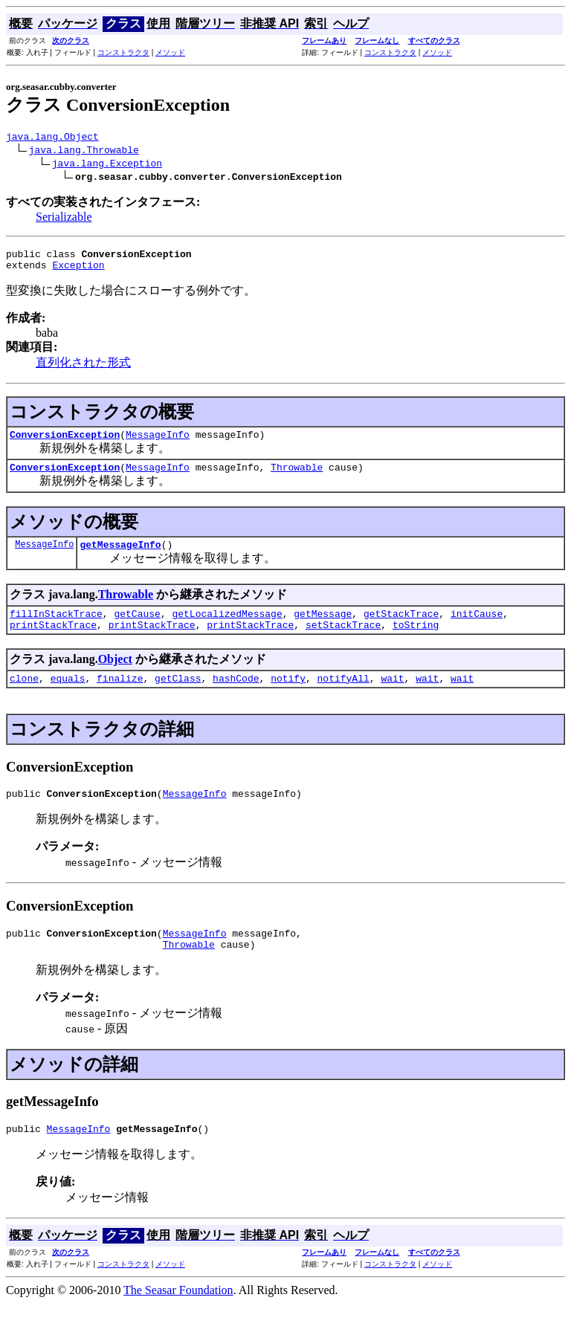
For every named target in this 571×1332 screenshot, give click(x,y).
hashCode (236, 698)
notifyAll (343, 698)
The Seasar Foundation (178, 1319)
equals (68, 698)
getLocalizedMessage (227, 629)
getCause (137, 629)
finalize (120, 698)
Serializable (64, 219)
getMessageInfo (120, 557)
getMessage (323, 629)
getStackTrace (401, 629)
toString (416, 642)
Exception (78, 271)
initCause (477, 629)
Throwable (297, 478)
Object (115, 676)
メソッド (170, 52)
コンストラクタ (123, 52)
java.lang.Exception (107, 165)
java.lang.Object (52, 138)
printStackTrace (53, 642)
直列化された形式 (83, 369)
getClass (178, 698)
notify (288, 698)
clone (24, 698)
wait (392, 698)
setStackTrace (343, 642)
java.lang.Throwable (84, 151)
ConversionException (65, 443)
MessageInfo (158, 443)
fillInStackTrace (56, 629)
